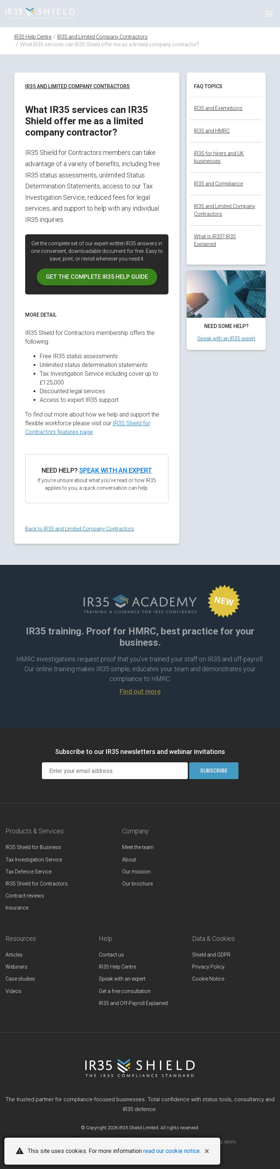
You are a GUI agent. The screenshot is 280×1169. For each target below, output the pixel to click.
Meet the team (138, 847)
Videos (13, 991)
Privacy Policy (208, 967)
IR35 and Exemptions (218, 108)
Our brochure (137, 884)
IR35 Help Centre (32, 37)
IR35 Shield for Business (33, 847)
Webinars (16, 967)
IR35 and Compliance (218, 184)
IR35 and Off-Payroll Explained (133, 1003)
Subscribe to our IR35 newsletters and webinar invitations (140, 751)
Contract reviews (24, 896)
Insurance (16, 908)
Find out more (140, 691)
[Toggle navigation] (269, 13)
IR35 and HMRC (212, 131)
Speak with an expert (115, 470)
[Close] (207, 1151)
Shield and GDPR (211, 955)
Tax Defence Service (28, 872)
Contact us (111, 955)
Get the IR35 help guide (97, 276)
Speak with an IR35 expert (226, 338)
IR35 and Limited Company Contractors (102, 37)
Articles (14, 955)
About (129, 860)
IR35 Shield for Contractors (36, 884)
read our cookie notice (171, 1151)
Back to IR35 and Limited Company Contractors (79, 529)
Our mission (136, 872)
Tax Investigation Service (33, 860)
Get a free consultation (125, 991)
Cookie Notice (208, 979)
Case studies (20, 979)
